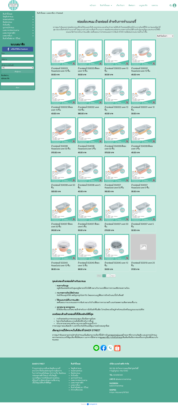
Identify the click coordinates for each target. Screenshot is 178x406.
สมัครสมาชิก (5, 78)
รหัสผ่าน (4, 59)
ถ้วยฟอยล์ (59, 13)
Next (113, 276)
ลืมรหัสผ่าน (5, 75)
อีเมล (3, 53)
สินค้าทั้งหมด (41, 13)
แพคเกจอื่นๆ (51, 13)
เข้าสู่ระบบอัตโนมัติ (7, 65)
